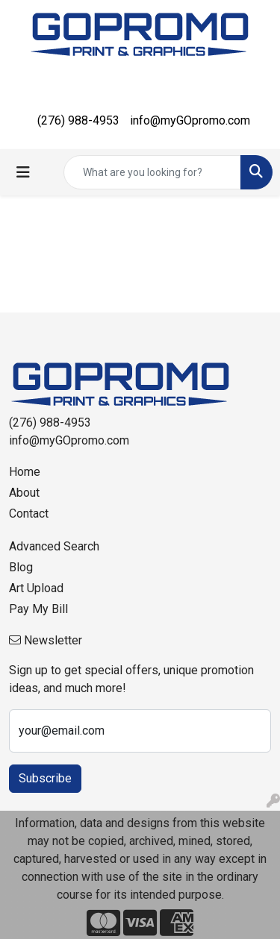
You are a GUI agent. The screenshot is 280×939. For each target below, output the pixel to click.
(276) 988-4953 (78, 120)
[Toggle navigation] (23, 172)
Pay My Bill (38, 609)
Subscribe (45, 778)
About (24, 493)
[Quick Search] (152, 172)
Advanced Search (54, 546)
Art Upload (36, 588)
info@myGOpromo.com (190, 120)
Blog (21, 567)
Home (24, 472)
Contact (29, 513)
